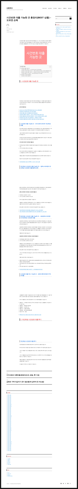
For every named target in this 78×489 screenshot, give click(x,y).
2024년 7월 (9, 396)
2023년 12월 (9, 404)
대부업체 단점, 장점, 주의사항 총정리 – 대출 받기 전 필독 (31, 117)
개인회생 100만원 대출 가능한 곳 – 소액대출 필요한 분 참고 (31, 269)
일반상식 (70, 8)
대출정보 (65, 8)
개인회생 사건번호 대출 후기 (26, 75)
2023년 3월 (9, 413)
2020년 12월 (9, 441)
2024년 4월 (9, 399)
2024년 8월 (9, 395)
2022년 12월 (9, 415)
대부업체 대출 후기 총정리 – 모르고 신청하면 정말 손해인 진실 (32, 114)
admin (7, 27)
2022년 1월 (9, 426)
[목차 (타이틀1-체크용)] (50, 67)
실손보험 (50, 8)
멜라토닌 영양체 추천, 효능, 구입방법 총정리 (63, 36)
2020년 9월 (9, 444)
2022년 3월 (9, 424)
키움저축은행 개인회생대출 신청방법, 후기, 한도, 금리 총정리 (31, 210)
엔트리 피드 (9, 473)
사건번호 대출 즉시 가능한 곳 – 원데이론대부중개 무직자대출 (31, 73)
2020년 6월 (9, 448)
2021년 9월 (9, 431)
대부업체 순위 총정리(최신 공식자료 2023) (28, 111)
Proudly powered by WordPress (15, 483)
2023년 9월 (9, 407)
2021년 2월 (9, 439)
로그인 (8, 472)
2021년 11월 (9, 429)
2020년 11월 (9, 442)
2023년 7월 (9, 409)
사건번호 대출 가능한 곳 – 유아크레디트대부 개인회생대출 (31, 69)
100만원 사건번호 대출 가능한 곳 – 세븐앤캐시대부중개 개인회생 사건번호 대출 (34, 72)
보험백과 (9, 8)
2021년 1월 (9, 440)
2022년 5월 (9, 422)
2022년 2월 (9, 425)
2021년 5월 (9, 435)
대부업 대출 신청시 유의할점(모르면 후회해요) (29, 113)
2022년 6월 (9, 421)
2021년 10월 (9, 430)
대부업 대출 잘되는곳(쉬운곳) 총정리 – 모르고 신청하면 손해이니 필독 (33, 116)
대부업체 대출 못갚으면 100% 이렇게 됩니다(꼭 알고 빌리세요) (32, 119)
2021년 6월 (9, 434)
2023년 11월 (9, 405)
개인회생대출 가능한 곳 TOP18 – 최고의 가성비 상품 (30, 161)
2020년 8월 (9, 446)
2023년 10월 (9, 406)
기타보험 (55, 8)
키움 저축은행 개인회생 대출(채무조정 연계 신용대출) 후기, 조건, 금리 (33, 211)
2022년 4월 (9, 423)
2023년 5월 (9, 412)
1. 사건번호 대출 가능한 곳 (25, 68)
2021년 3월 (9, 438)
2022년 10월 (9, 416)
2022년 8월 (9, 418)
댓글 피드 (8, 474)
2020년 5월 (9, 449)
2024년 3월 (9, 400)
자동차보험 (44, 8)
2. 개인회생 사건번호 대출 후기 (25, 74)
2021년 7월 (9, 433)
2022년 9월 (9, 417)
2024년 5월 (9, 398)
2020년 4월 (9, 450)
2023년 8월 (9, 408)
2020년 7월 (9, 447)
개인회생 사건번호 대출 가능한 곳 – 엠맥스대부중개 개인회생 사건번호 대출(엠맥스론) (36, 70)
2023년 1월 (9, 414)
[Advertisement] (36, 31)
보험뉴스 (60, 8)
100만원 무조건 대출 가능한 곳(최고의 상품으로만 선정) (30, 314)
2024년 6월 (9, 397)
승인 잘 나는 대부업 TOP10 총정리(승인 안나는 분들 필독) (31, 110)
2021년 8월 (9, 432)
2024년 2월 (9, 401)
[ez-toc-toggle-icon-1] (49, 67)
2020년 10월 (9, 443)
